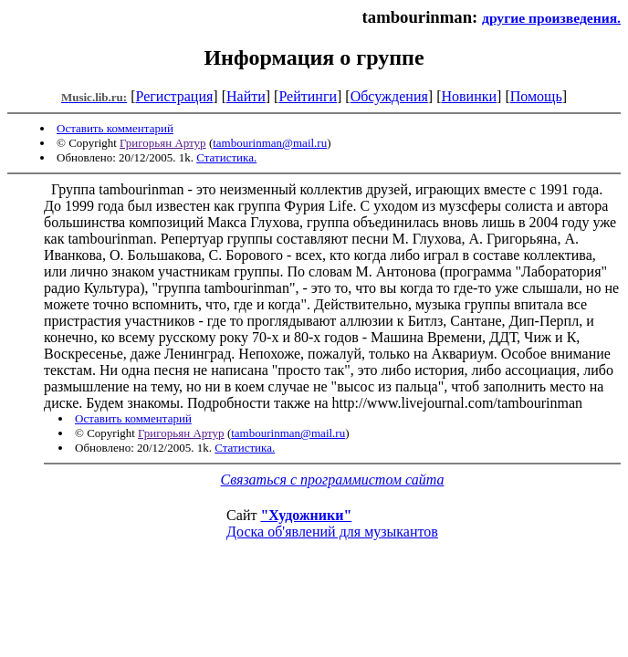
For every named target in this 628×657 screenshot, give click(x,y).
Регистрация (175, 96)
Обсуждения (389, 96)
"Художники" (305, 515)
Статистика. (226, 157)
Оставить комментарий (115, 128)
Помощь (536, 96)
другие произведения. (551, 18)
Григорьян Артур (163, 143)
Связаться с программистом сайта (333, 479)
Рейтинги (307, 96)
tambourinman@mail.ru (270, 143)
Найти (246, 96)
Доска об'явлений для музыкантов (332, 531)
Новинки (469, 96)
